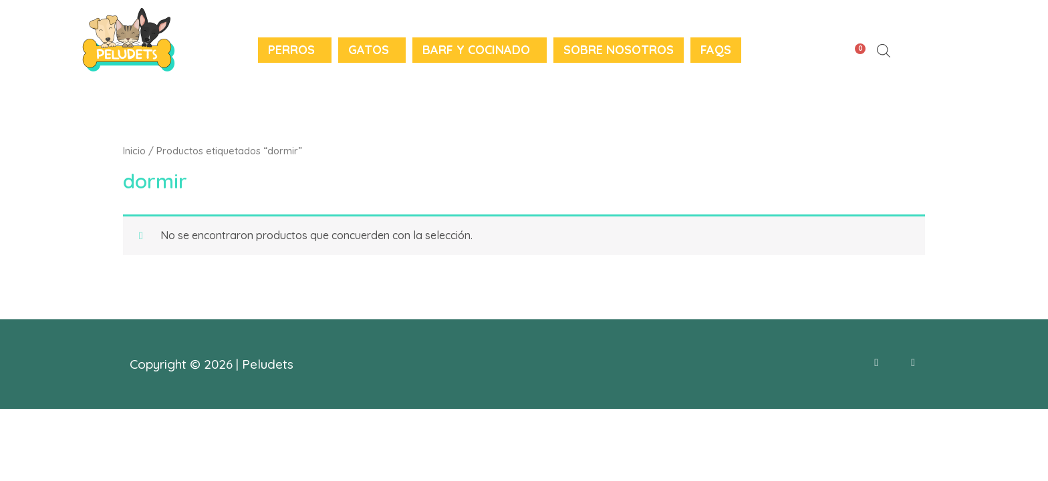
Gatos (368, 49)
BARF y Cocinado (476, 49)
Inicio (134, 150)
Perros (291, 49)
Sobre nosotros (618, 49)
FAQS (715, 49)
